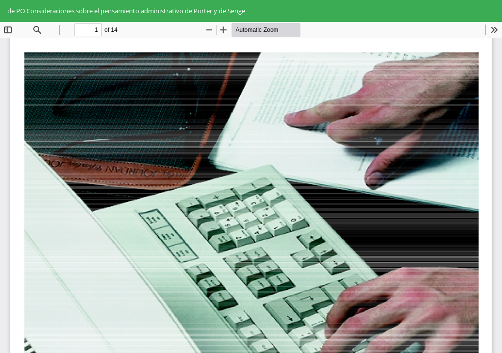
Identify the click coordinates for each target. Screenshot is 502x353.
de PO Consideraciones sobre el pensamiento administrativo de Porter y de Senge (126, 10)
